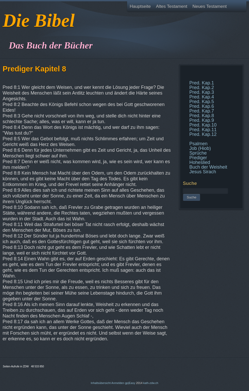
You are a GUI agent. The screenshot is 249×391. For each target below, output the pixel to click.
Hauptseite (140, 6)
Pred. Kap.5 (201, 101)
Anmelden (117, 383)
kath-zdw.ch (150, 383)
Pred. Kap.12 (203, 134)
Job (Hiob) (200, 148)
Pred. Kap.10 (203, 125)
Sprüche (198, 153)
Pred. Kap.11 (203, 129)
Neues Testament (209, 6)
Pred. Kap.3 (201, 92)
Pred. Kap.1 (201, 82)
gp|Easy (130, 383)
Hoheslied (199, 162)
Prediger (198, 157)
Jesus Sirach (202, 171)
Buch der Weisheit (208, 167)
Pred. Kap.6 (201, 106)
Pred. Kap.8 (201, 115)
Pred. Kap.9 (201, 120)
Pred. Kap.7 (201, 111)
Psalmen (198, 143)
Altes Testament (171, 6)
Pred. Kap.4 (201, 97)
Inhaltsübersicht (101, 383)
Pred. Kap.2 (201, 87)
